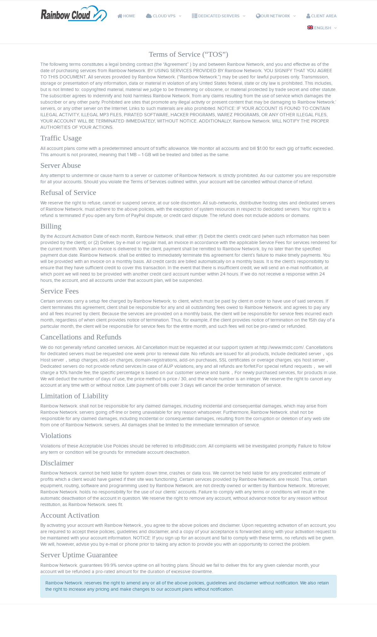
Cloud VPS (161, 16)
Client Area (321, 16)
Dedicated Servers (216, 16)
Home (126, 16)
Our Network (273, 16)
